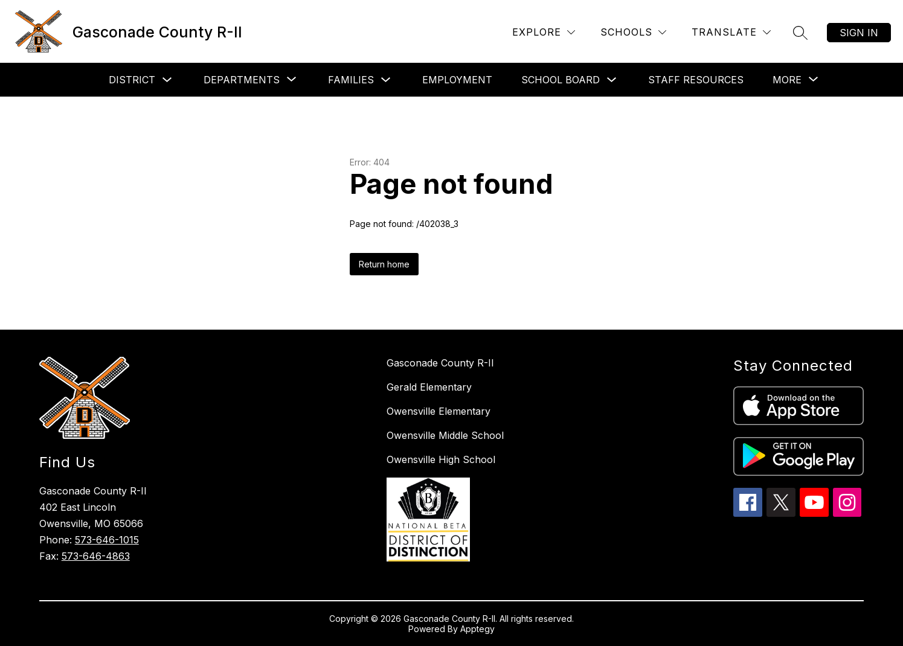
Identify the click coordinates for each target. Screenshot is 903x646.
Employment (457, 80)
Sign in (859, 33)
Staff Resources (696, 80)
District (132, 80)
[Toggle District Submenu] (167, 80)
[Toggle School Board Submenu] (612, 80)
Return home (384, 264)
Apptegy (477, 629)
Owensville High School (441, 459)
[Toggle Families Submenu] (386, 80)
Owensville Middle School (445, 435)
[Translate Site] (731, 32)
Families (351, 80)
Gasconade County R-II (440, 363)
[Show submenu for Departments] (242, 79)
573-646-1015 (107, 540)
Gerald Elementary (429, 387)
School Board (560, 80)
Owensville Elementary (438, 411)
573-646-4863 (96, 556)
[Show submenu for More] (787, 79)
